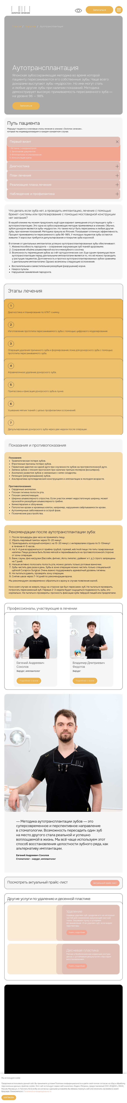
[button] (99, 10)
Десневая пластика (82, 950)
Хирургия (30, 26)
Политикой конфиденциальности (37, 1091)
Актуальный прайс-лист (105, 883)
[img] (119, 10)
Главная (16, 26)
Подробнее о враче (28, 680)
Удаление (74, 911)
